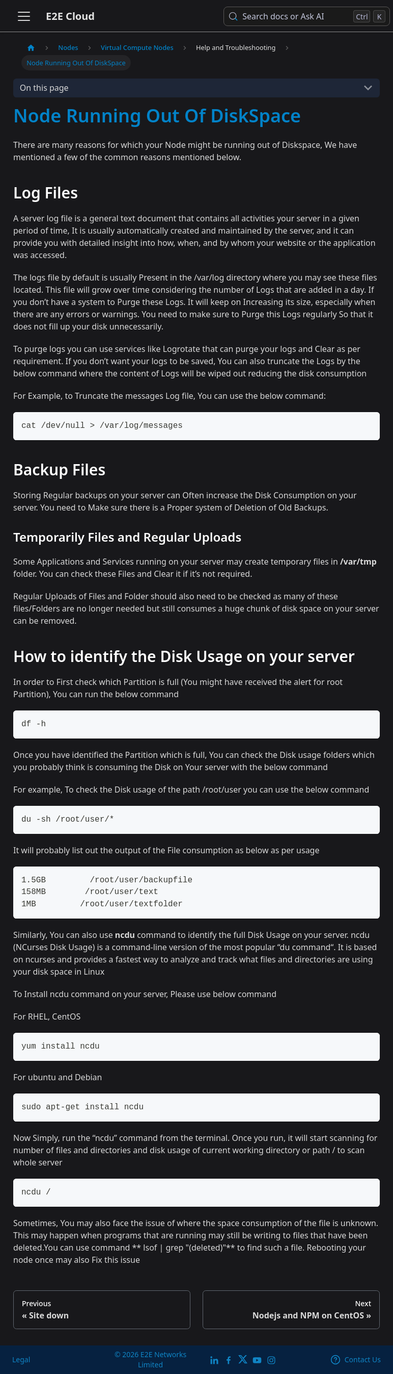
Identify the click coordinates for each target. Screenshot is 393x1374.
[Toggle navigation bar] (24, 16)
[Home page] (31, 47)
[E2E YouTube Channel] (257, 1359)
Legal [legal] (21, 1359)
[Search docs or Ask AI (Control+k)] (306, 16)
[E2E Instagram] (271, 1359)
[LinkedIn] (214, 1359)
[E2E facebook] (228, 1359)
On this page (44, 87)
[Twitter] (243, 1359)
